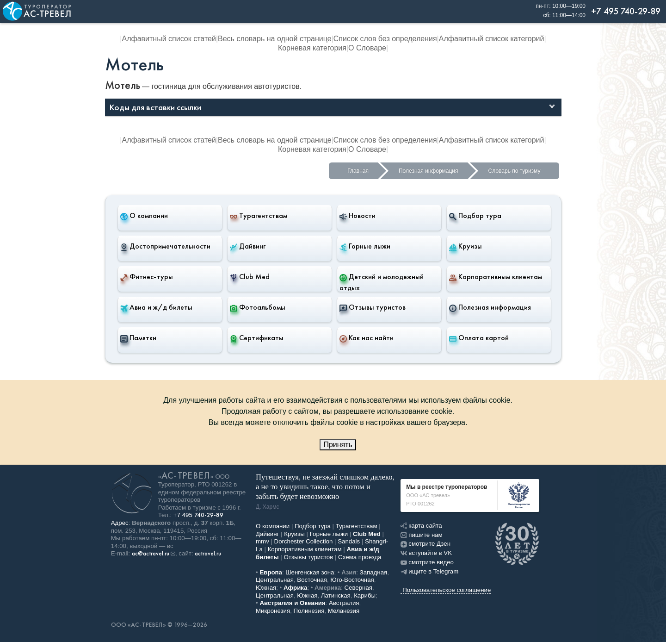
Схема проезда (360, 557)
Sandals (349, 541)
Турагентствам (258, 215)
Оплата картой (479, 338)
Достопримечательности (165, 246)
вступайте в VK (426, 552)
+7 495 (198, 514)
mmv (262, 541)
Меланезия (343, 610)
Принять (337, 445)
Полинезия (309, 610)
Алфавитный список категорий (491, 39)
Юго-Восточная (352, 579)
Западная (374, 572)
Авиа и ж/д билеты (156, 307)
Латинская (336, 595)
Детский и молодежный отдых (381, 282)
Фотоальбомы (257, 307)
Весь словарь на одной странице (275, 39)
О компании (144, 215)
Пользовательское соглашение (446, 589)
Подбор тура (475, 215)
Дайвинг (247, 246)
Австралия (344, 602)
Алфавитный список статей (169, 39)
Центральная (275, 579)
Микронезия (273, 610)
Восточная (312, 579)
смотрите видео (427, 562)
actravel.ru (208, 553)
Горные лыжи (364, 246)
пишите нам (421, 534)
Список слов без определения (385, 39)
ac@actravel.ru (150, 553)
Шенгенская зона (309, 572)
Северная (359, 587)
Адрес (120, 522)
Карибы (365, 595)
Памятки (138, 338)
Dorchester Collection (303, 541)
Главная (358, 171)
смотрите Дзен (425, 543)
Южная (266, 587)
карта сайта (421, 525)
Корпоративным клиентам (495, 276)
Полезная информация (428, 171)
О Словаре (367, 48)
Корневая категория (312, 48)
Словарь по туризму (514, 171)
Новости (357, 215)
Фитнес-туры (146, 276)
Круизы (465, 246)
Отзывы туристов (372, 307)
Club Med (250, 276)
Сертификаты (257, 338)
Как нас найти (366, 338)
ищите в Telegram (429, 571)
